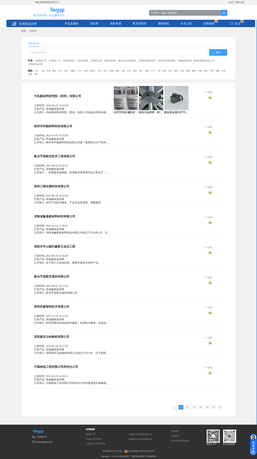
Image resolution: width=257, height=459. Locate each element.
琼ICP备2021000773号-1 (113, 451)
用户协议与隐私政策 (180, 441)
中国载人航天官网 (93, 439)
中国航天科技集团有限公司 (140, 434)
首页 (23, 31)
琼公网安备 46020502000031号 (139, 451)
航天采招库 (140, 23)
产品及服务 (72, 23)
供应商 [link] (33, 31)
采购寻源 (115, 23)
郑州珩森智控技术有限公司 (51, 306)
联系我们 (175, 431)
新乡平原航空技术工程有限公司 (54, 156)
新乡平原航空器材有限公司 (51, 276)
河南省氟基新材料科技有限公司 (54, 216)
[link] (23, 31)
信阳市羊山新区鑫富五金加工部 (54, 246)
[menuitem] (72, 23)
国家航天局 (91, 434)
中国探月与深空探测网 (95, 444)
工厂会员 (234, 23)
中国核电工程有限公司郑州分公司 (56, 366)
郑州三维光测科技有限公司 (51, 186)
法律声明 (175, 436)
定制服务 (209, 23)
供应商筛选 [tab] (33, 43)
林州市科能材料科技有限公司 (53, 126)
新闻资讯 (163, 23)
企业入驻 (186, 23)
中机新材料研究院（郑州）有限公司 (57, 96)
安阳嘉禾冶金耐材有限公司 (51, 336)
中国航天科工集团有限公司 (140, 439)
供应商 (94, 23)
